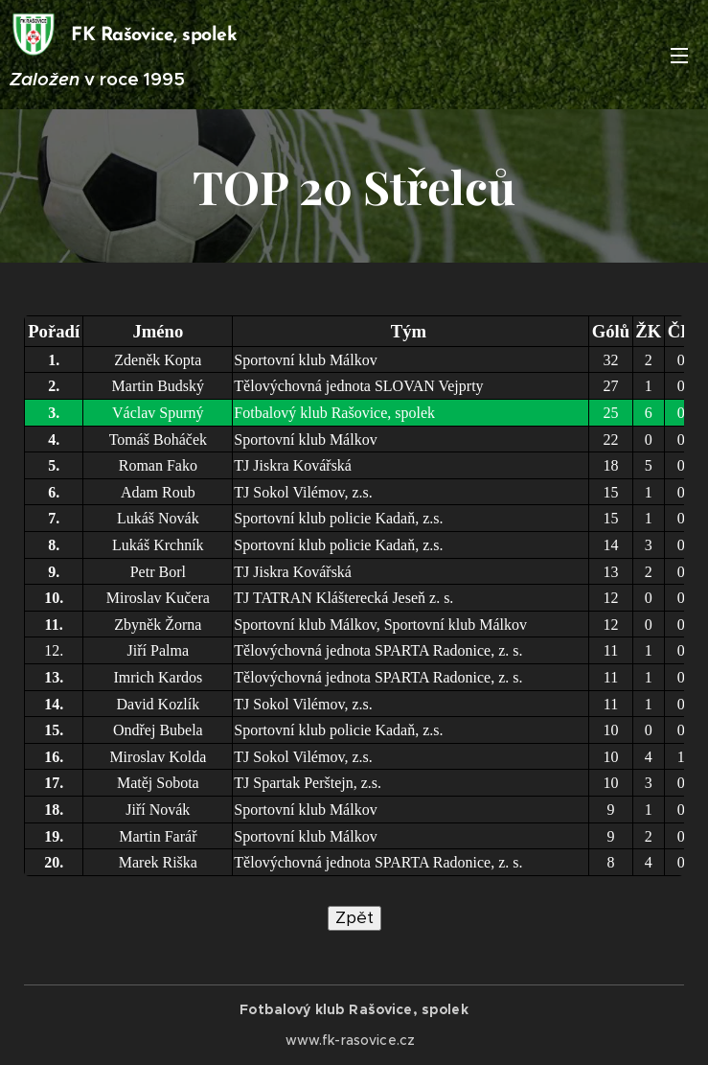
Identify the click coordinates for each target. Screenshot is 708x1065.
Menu (679, 56)
